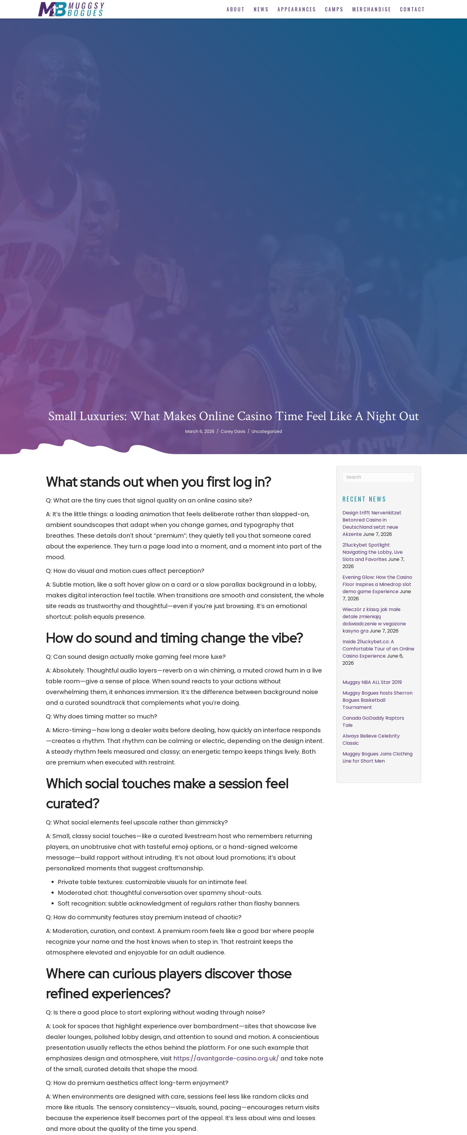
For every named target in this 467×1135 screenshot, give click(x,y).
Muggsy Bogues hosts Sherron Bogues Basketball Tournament (377, 700)
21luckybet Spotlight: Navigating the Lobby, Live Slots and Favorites (373, 552)
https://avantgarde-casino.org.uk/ (226, 1058)
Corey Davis (233, 431)
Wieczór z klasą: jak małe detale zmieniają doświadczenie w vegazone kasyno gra (374, 620)
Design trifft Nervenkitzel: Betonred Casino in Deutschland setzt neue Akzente (372, 523)
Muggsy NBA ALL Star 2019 (372, 682)
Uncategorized (267, 431)
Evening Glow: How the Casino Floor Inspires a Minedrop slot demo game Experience (377, 584)
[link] (235, 9)
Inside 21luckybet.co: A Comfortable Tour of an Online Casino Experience (378, 648)
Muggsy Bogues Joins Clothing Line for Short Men (377, 757)
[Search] (379, 477)
